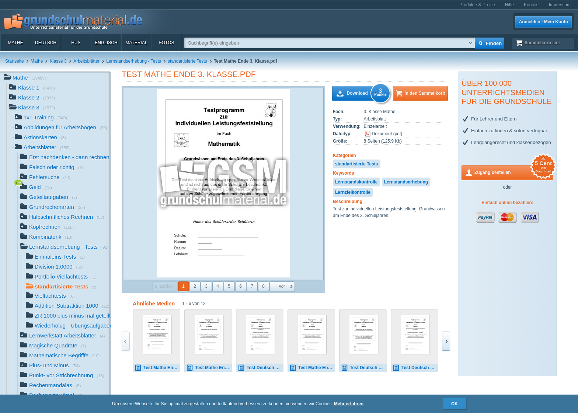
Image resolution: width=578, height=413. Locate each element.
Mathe (15, 42)
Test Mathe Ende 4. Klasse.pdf (157, 367)
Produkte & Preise (477, 4)
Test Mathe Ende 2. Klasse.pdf (312, 367)
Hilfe (509, 4)
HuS (75, 42)
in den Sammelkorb (424, 93)
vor (282, 286)
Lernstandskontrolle (356, 182)
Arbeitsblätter (86, 61)
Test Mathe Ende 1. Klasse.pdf (209, 367)
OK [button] (454, 403)
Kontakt (531, 4)
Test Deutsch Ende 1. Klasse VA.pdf (364, 367)
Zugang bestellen (513, 172)
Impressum (560, 4)
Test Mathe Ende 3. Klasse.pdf (189, 74)
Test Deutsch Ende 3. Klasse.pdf (260, 367)
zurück (166, 286)
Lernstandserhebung (406, 182)
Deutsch (45, 42)
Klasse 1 (32, 88)
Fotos (166, 42)
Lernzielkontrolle (352, 192)
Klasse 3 (58, 61)
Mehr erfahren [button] (348, 403)
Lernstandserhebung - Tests (133, 61)
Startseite (14, 61)
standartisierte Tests (187, 61)
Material (136, 42)
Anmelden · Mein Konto (543, 21)
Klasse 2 (32, 98)
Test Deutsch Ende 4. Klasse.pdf (415, 367)
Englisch (106, 42)
